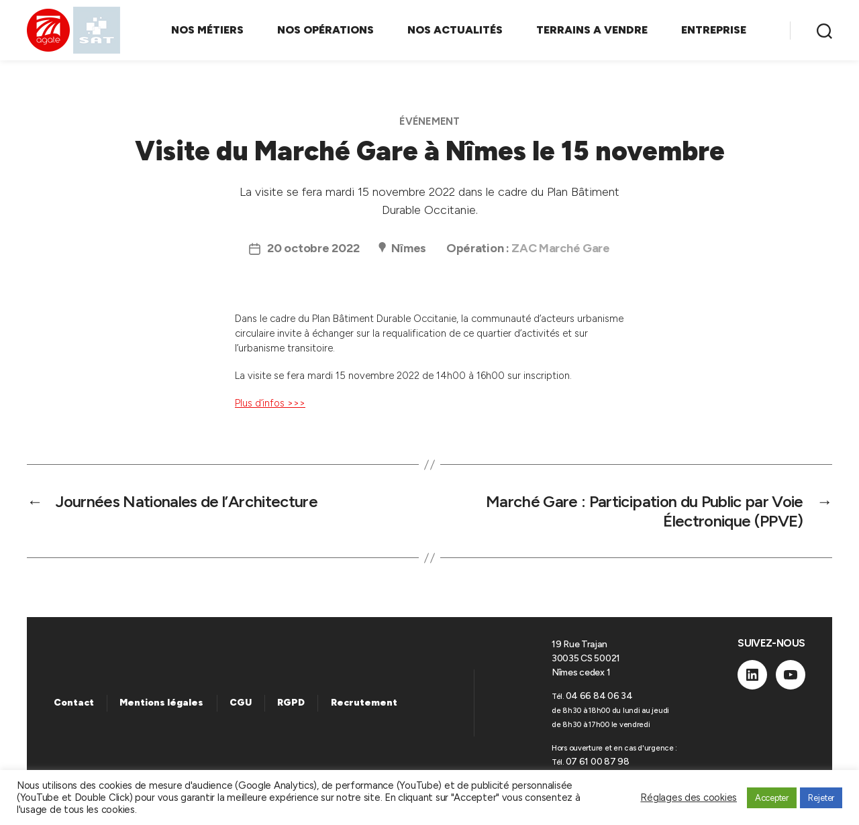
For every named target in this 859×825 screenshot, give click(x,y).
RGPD (291, 702)
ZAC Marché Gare (560, 248)
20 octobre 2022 (313, 248)
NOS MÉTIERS (207, 29)
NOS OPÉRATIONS (325, 29)
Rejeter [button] (821, 798)
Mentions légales (161, 702)
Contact (74, 702)
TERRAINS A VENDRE (592, 29)
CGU (241, 702)
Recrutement (364, 702)
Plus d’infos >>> (270, 403)
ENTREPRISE (713, 29)
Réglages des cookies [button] (688, 797)
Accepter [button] (772, 798)
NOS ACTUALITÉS (455, 29)
